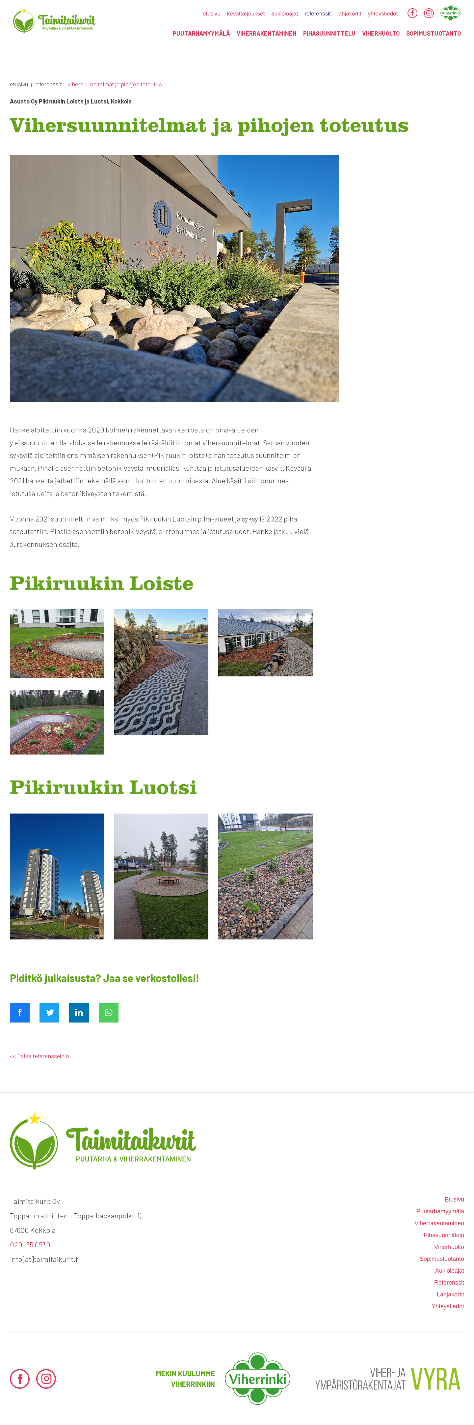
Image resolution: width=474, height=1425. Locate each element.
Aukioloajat (284, 14)
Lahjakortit (349, 14)
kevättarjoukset (246, 14)
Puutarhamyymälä (201, 33)
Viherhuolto (381, 33)
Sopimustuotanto (433, 33)
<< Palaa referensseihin (39, 1055)
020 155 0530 (30, 1244)
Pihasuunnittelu (329, 33)
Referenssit (317, 14)
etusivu (212, 14)
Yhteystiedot (383, 14)
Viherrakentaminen (267, 33)
